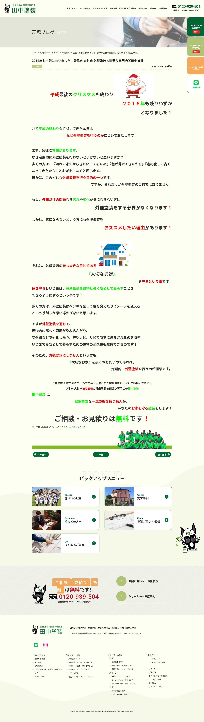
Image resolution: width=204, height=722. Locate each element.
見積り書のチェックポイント (123, 670)
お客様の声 (142, 8)
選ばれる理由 (83, 8)
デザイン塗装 (73, 674)
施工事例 (112, 8)
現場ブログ (156, 660)
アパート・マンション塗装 (79, 670)
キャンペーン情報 (159, 663)
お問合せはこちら (77, 426)
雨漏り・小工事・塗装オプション (82, 667)
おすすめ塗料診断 (118, 692)
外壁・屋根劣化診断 (119, 695)
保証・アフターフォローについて (82, 678)
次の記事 (41, 454)
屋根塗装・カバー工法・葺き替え (82, 663)
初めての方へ (69, 8)
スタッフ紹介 (40, 677)
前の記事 (162, 454)
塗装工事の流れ (117, 663)
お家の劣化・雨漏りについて (123, 666)
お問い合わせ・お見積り (159, 677)
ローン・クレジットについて (123, 681)
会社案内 (152, 684)
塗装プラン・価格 (73, 656)
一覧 (101, 454)
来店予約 (152, 673)
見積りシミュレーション (121, 677)
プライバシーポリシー (158, 688)
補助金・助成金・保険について (124, 685)
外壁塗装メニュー (75, 660)
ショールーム (154, 670)
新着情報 (37, 66)
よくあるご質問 (155, 681)
